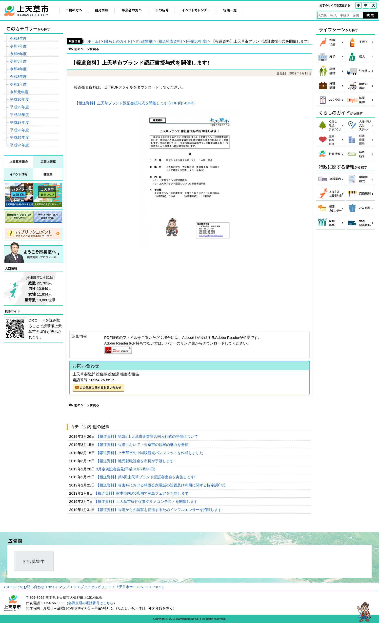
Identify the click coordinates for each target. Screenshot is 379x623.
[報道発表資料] (170, 41)
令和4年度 (18, 69)
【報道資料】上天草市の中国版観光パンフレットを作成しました (150, 453)
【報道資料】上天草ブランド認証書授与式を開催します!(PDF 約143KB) (135, 103)
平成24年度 (19, 145)
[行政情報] (144, 41)
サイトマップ (58, 587)
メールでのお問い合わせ (25, 587)
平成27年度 (19, 122)
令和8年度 (18, 38)
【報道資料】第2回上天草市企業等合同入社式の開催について (147, 436)
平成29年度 (19, 107)
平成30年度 (19, 99)
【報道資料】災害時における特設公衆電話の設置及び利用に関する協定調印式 (161, 485)
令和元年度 (19, 92)
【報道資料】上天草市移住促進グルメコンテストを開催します (146, 501)
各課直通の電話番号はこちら (90, 603)
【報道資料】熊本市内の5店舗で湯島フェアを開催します (142, 493)
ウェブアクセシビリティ (92, 587)
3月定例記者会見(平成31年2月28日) (126, 469)
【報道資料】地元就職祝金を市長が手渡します (135, 461)
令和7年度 (18, 46)
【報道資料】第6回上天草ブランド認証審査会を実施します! (146, 477)
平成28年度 (19, 115)
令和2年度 (18, 84)
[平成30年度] (196, 41)
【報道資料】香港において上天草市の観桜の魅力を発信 (142, 444)
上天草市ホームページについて (140, 587)
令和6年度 (18, 54)
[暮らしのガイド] (118, 41)
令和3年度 (18, 76)
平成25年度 (19, 137)
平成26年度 (19, 130)
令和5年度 (18, 61)
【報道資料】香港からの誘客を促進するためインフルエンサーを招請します (159, 510)
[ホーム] (93, 41)
